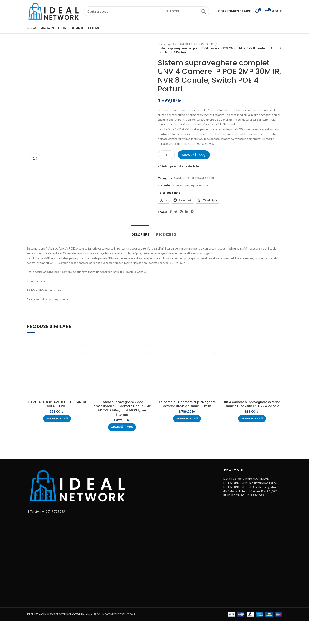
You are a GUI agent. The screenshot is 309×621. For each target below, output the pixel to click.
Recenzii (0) (167, 234)
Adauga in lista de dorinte (180, 166)
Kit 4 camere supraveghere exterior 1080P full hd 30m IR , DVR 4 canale (252, 404)
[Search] (146, 11)
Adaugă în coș (194, 155)
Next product (280, 48)
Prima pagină (166, 44)
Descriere (140, 234)
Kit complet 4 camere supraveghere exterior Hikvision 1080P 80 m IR (187, 404)
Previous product (271, 48)
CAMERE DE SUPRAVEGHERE (195, 44)
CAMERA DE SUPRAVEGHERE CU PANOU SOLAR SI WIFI (57, 404)
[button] (57, 418)
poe (205, 185)
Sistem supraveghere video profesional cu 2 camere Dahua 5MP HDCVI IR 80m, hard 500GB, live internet (122, 408)
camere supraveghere (186, 185)
